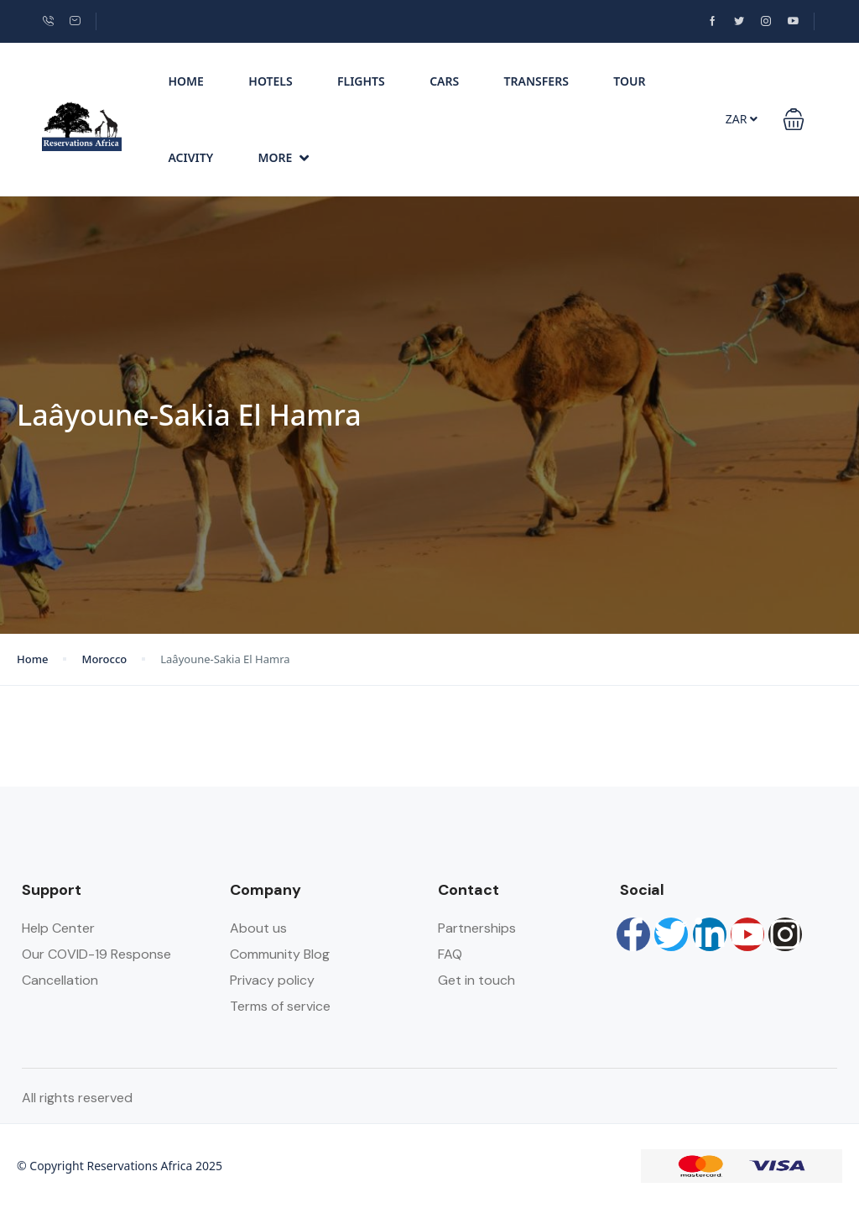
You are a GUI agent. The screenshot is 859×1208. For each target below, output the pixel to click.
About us (258, 928)
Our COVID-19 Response (96, 954)
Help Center (58, 928)
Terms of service (280, 1006)
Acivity (190, 157)
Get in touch (476, 980)
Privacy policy (272, 980)
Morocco (104, 659)
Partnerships (477, 928)
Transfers (536, 81)
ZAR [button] (741, 119)
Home (185, 81)
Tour (629, 81)
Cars (444, 81)
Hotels (270, 81)
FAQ (450, 954)
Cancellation (60, 980)
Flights (361, 81)
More (284, 157)
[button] (793, 119)
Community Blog (280, 954)
